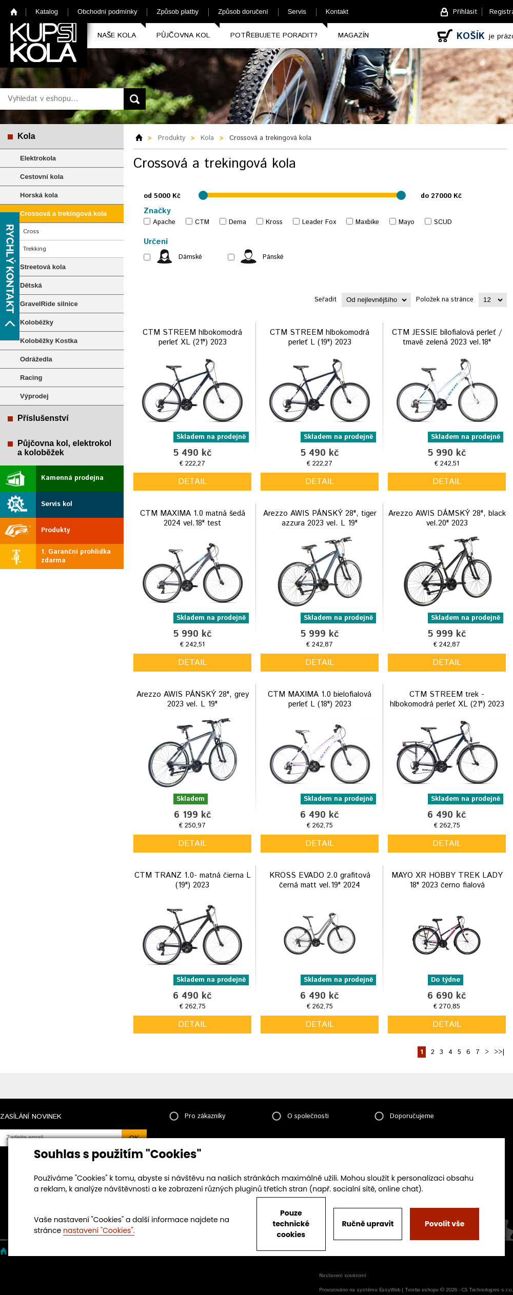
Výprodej (34, 396)
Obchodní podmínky (107, 11)
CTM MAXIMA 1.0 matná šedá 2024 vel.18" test (192, 518)
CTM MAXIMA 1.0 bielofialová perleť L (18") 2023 (319, 699)
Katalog (46, 11)
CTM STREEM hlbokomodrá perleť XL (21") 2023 (192, 337)
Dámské (190, 257)
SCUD (443, 222)
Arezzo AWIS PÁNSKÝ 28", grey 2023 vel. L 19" (192, 699)
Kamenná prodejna (72, 478)
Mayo (407, 222)
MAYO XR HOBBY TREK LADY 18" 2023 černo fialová (447, 880)
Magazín (353, 35)
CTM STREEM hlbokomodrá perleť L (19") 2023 (319, 337)
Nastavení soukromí (342, 1275)
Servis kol (56, 504)
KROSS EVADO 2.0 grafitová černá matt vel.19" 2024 (319, 880)
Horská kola (39, 195)
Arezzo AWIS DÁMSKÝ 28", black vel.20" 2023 (447, 518)
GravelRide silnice (49, 304)
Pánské (273, 257)
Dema (237, 222)
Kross (274, 222)
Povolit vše (444, 1224)
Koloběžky (36, 322)
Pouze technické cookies (291, 1224)
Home (14, 11)
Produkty (55, 530)
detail (192, 482)
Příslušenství (43, 418)
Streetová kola (43, 267)
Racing (31, 377)
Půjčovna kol (183, 35)
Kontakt (337, 11)
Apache (164, 222)
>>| (499, 1052)
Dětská (31, 285)
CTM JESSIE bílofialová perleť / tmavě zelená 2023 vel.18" (447, 337)
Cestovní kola (42, 176)
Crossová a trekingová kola (63, 213)
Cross (31, 231)
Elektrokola (38, 158)
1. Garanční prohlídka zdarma (76, 556)
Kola (26, 136)
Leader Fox (319, 222)
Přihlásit (465, 12)
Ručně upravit (367, 1224)
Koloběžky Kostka (48, 341)
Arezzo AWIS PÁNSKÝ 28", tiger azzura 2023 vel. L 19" (320, 518)
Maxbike (367, 222)
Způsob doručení (243, 11)
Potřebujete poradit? (274, 35)
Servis (297, 11)
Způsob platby (177, 11)
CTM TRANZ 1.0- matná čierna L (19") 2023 (192, 880)
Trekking (34, 249)
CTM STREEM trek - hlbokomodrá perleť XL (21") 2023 (447, 699)
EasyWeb (389, 1289)
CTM (202, 222)
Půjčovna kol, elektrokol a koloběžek (64, 448)
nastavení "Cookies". (98, 1230)
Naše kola (116, 35)
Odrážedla (36, 359)
